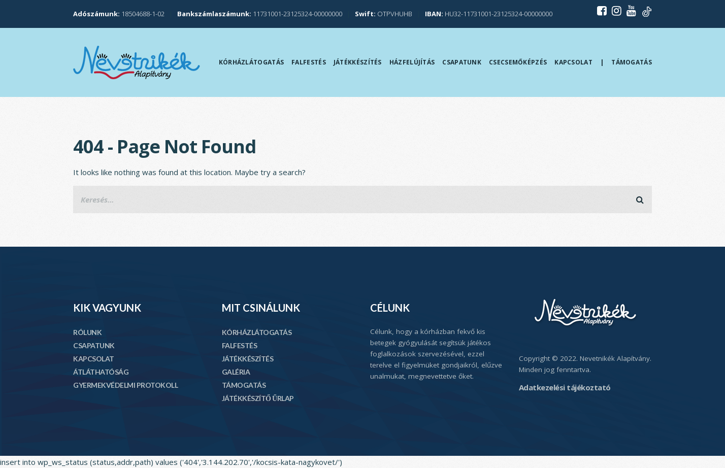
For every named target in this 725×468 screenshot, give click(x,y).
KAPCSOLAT (93, 358)
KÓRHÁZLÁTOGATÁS (257, 332)
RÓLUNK (87, 332)
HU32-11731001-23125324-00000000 (488, 13)
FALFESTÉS (239, 345)
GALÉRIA (236, 371)
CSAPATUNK (94, 345)
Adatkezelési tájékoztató (565, 387)
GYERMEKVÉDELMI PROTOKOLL (125, 385)
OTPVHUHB (383, 13)
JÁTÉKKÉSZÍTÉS (248, 358)
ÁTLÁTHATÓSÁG (100, 371)
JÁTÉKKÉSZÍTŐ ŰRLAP (258, 398)
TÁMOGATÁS (244, 385)
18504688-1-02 (118, 13)
